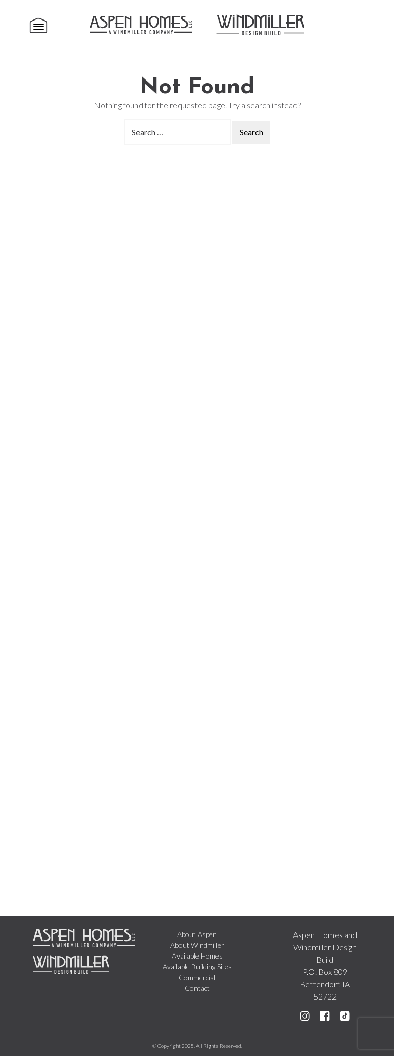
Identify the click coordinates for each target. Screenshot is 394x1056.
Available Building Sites (197, 966)
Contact (197, 988)
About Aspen (197, 934)
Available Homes (197, 955)
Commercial (197, 977)
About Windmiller (197, 945)
